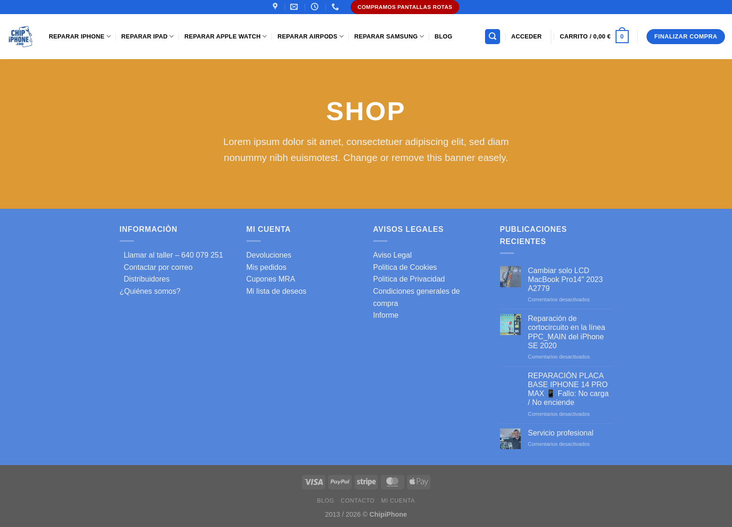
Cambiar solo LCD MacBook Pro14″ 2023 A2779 (565, 279)
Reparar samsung (389, 36)
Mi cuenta (398, 500)
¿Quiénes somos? (150, 291)
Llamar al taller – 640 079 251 (171, 255)
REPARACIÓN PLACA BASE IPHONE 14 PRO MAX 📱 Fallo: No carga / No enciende (568, 389)
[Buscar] (492, 37)
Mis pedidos (266, 267)
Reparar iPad (147, 36)
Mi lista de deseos (277, 291)
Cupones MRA (271, 279)
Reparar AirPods (310, 36)
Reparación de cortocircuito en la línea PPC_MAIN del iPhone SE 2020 (566, 332)
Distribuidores (145, 279)
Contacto (358, 500)
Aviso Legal (392, 255)
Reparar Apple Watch (226, 36)
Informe (386, 315)
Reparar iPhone (80, 36)
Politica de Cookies (405, 267)
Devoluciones (269, 255)
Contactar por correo (156, 267)
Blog (443, 36)
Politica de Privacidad (409, 279)
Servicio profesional (560, 433)
